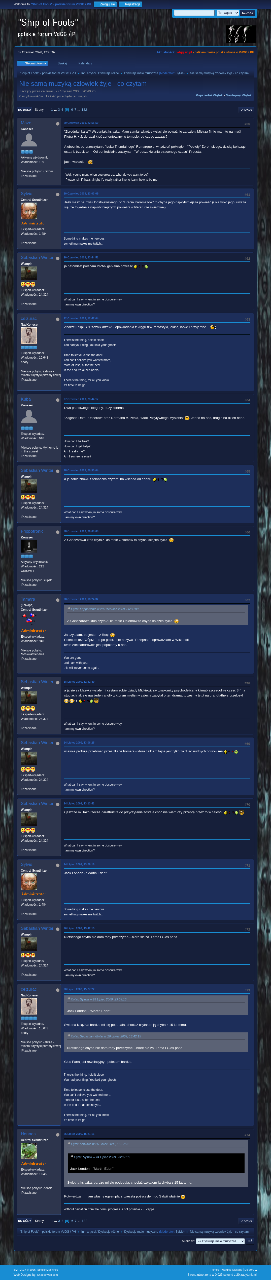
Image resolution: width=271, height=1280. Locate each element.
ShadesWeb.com (47, 1274)
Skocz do (188, 1241)
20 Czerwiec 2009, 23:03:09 (81, 193)
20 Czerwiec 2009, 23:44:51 (81, 257)
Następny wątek (239, 95)
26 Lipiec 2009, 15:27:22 (79, 989)
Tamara (28, 599)
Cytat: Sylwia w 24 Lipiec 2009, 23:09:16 (98, 999)
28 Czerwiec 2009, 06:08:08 (81, 531)
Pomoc (215, 1269)
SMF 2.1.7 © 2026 (25, 1269)
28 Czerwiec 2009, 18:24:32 (81, 599)
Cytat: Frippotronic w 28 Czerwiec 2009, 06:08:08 (105, 609)
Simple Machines (47, 1269)
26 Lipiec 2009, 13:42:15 (79, 928)
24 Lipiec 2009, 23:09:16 (79, 864)
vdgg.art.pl (184, 52)
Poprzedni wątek (209, 95)
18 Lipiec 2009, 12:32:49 (79, 681)
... (56, 109)
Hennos (28, 1134)
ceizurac (29, 318)
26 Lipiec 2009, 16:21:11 (79, 1133)
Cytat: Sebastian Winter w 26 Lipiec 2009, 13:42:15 (106, 1036)
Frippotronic (32, 531)
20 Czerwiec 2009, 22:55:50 (81, 122)
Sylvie (180, 73)
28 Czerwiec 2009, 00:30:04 (81, 470)
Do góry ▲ (251, 1269)
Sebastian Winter (37, 257)
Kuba (26, 399)
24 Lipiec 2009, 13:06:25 (79, 742)
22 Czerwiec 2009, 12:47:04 (81, 318)
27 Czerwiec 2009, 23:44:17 (81, 399)
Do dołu (24, 109)
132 (84, 109)
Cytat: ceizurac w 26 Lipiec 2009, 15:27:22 (100, 1144)
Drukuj (246, 109)
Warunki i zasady (231, 1269)
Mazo (26, 123)
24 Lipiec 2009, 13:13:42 (79, 803)
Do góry (24, 1220)
